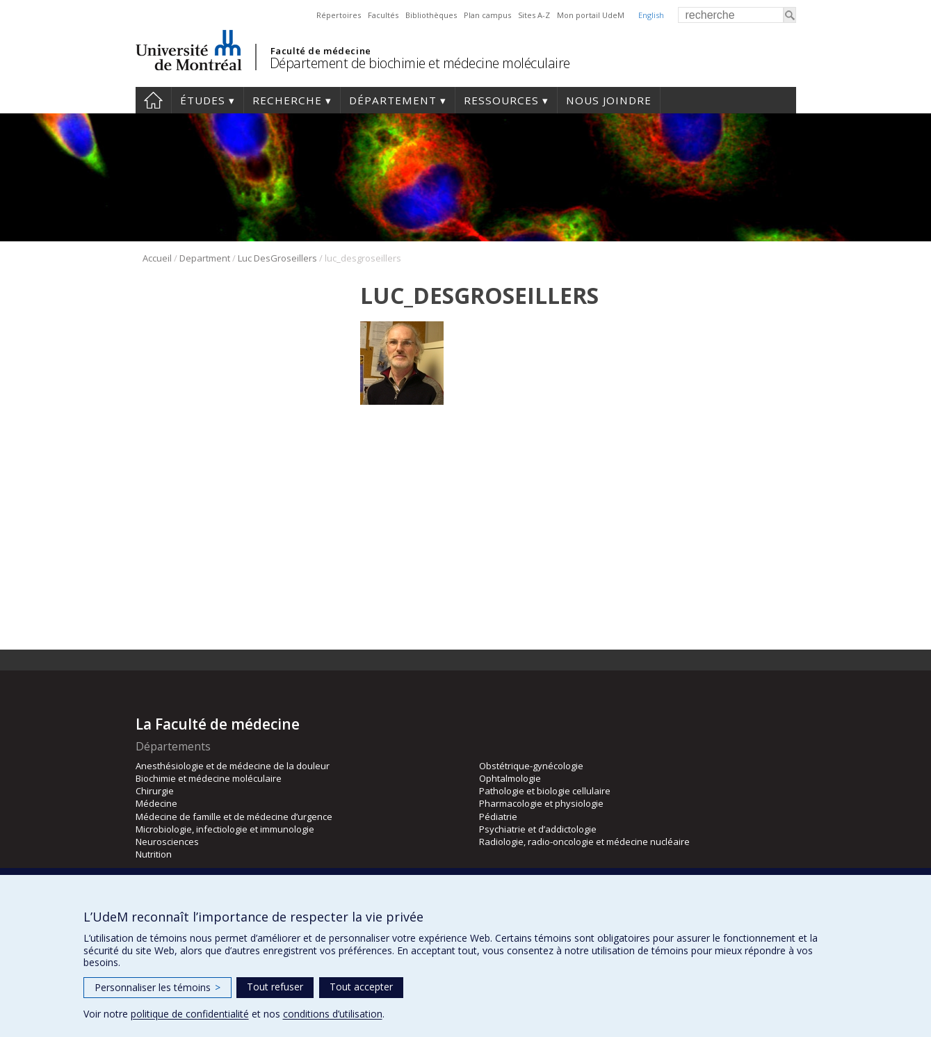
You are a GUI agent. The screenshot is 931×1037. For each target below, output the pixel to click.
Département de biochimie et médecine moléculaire (420, 63)
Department (204, 258)
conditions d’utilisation (332, 1013)
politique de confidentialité (190, 1013)
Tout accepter (361, 986)
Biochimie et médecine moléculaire (209, 778)
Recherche (287, 100)
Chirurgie (155, 791)
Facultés (383, 15)
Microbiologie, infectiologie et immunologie (225, 829)
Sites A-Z (534, 15)
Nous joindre (608, 100)
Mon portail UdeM (590, 15)
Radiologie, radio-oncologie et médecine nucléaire (584, 841)
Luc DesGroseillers (277, 258)
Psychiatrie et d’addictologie (538, 829)
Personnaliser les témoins (157, 987)
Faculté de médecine (320, 51)
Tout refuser (275, 986)
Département (393, 100)
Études (202, 100)
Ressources (501, 100)
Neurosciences (167, 841)
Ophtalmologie (510, 778)
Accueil (153, 100)
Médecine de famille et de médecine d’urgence (234, 816)
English (651, 15)
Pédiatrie (498, 816)
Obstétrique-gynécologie (531, 765)
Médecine (156, 803)
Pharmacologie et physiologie (541, 803)
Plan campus (487, 15)
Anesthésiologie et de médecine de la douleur (233, 765)
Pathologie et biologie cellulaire (544, 791)
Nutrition (154, 854)
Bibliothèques (431, 15)
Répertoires (338, 15)
